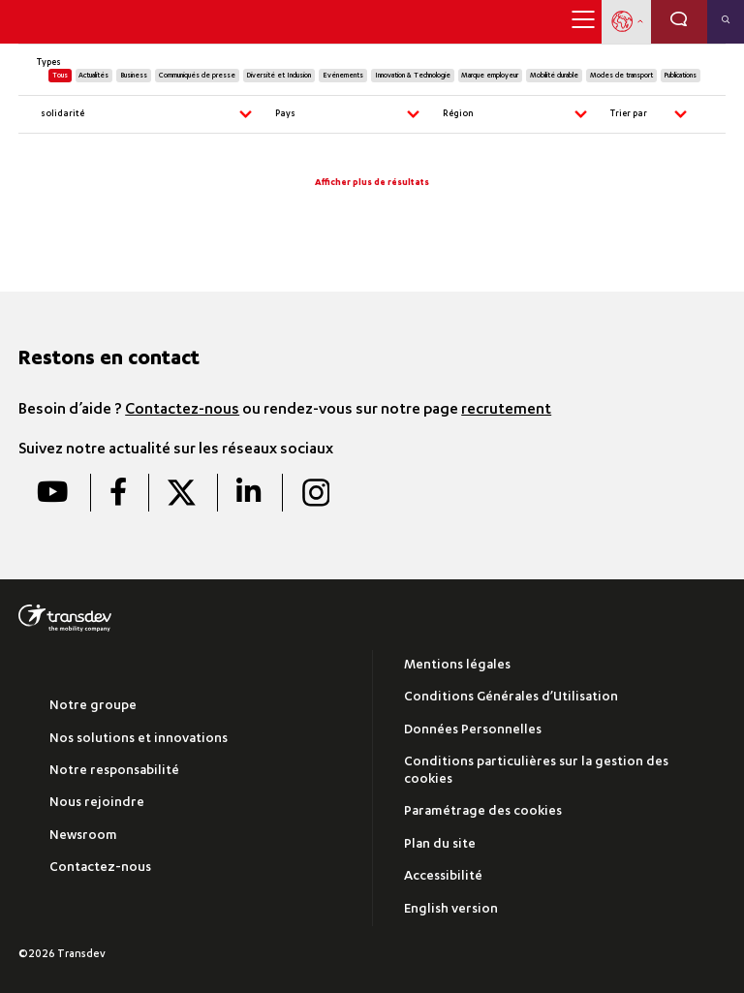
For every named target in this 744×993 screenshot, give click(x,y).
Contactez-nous (182, 410)
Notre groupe (93, 706)
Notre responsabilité (114, 771)
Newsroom (83, 836)
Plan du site (440, 845)
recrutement (506, 410)
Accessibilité (443, 877)
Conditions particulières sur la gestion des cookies (536, 772)
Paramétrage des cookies (483, 812)
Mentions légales (457, 666)
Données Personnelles (473, 731)
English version (451, 910)
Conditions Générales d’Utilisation (511, 698)
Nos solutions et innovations (138, 739)
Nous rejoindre (96, 803)
